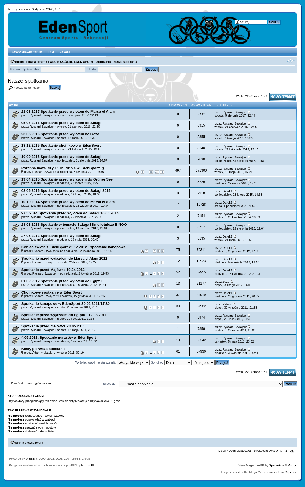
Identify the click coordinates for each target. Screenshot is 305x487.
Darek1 (227, 191)
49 (156, 172)
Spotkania (103, 61)
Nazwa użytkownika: (25, 69)
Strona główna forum (27, 51)
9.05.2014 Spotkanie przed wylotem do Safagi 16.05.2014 (70, 213)
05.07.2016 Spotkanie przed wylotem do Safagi (61, 123)
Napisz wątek (282, 97)
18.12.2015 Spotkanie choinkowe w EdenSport (61, 145)
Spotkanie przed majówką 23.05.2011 (53, 326)
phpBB (30, 458)
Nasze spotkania (125, 61)
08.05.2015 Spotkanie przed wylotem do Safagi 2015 (66, 191)
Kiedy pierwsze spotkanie (43, 349)
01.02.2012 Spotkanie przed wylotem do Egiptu (61, 281)
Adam (36, 352)
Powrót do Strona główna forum (32, 383)
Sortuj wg (171, 362)
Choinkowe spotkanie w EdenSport (51, 292)
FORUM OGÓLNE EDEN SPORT (71, 61)
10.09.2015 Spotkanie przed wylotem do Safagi (61, 157)
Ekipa (222, 450)
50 (162, 172)
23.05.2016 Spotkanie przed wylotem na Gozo (60, 134)
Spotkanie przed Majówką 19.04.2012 (53, 270)
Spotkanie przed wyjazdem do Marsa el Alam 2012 (64, 258)
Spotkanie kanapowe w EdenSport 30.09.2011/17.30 (65, 304)
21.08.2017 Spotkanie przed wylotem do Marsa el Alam (68, 111)
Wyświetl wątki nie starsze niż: (112, 362)
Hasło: (92, 69)
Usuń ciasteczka (240, 450)
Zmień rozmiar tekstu (291, 60)
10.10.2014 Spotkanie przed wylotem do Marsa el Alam (68, 202)
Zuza (225, 281)
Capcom (290, 472)
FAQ (51, 51)
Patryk (226, 304)
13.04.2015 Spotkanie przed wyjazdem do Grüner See (67, 179)
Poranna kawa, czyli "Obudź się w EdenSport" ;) (62, 168)
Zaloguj (65, 51)
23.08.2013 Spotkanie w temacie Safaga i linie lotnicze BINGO (74, 224)
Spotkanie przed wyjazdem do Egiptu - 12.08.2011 (64, 315)
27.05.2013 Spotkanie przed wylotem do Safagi (61, 236)
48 (151, 172)
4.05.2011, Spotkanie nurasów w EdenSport (58, 337)
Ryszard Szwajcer (42, 115)
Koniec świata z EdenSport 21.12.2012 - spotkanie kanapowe (73, 247)
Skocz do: (109, 383)
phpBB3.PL (87, 465)
